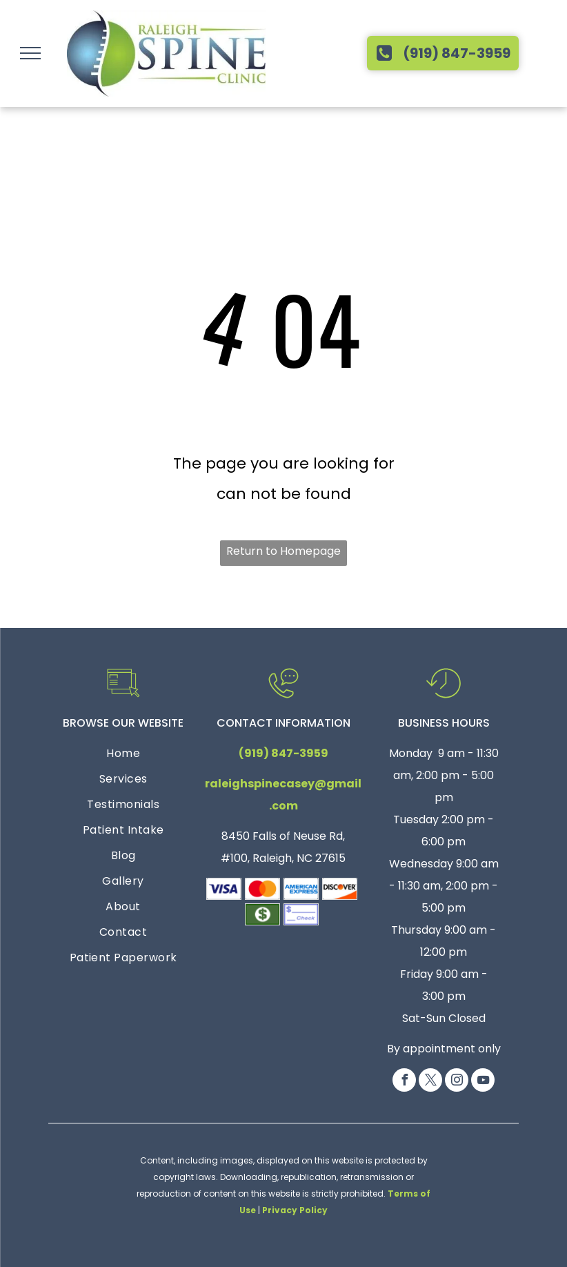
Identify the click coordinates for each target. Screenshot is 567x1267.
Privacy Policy (295, 1210)
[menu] (30, 53)
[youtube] (483, 1081)
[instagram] (456, 1081)
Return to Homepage (283, 551)
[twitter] (430, 1081)
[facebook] (404, 1081)
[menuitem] (123, 755)
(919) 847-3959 (283, 753)
